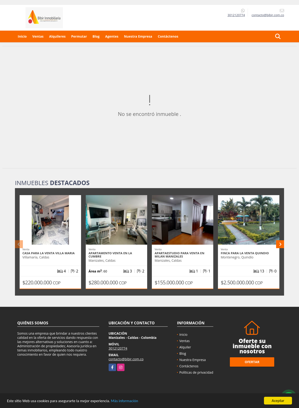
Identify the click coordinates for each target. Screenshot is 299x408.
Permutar (79, 36)
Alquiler (185, 347)
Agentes (111, 36)
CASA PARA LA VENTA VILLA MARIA (48, 253)
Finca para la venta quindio (245, 253)
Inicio (22, 36)
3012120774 (236, 15)
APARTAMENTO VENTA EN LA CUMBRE (110, 254)
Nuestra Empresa (138, 36)
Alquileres (57, 36)
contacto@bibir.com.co (126, 359)
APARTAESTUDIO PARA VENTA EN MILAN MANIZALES (179, 254)
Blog (96, 36)
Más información (124, 400)
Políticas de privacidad (196, 372)
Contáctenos (168, 36)
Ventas (37, 36)
